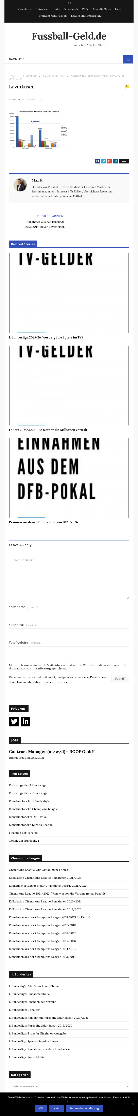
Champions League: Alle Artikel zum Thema (38, 870)
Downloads (71, 9)
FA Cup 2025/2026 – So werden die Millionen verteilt (48, 430)
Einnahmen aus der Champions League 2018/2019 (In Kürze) (49, 917)
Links (56, 9)
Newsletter (25, 9)
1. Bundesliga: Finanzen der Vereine (32, 1002)
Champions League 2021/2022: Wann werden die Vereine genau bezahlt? (58, 893)
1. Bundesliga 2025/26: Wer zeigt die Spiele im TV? (46, 337)
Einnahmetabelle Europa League (31, 825)
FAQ (85, 9)
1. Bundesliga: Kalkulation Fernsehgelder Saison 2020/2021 (48, 1017)
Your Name (23, 606)
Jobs (118, 9)
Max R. (16, 99)
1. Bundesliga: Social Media (26, 1057)
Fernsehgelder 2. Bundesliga (28, 793)
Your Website (25, 642)
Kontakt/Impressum (53, 15)
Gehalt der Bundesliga (24, 840)
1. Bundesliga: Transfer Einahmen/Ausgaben (38, 1033)
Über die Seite (101, 9)
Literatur (42, 9)
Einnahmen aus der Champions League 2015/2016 (42, 941)
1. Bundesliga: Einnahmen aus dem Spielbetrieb (40, 1049)
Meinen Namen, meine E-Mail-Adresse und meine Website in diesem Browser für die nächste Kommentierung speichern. (68, 667)
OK (41, 1108)
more (124, 161)
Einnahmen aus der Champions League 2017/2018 (42, 925)
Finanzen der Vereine (23, 833)
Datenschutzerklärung (86, 15)
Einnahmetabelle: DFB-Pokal (28, 817)
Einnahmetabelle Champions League (33, 809)
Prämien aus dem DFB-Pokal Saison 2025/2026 (43, 522)
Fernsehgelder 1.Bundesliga (27, 785)
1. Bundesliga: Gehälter (24, 1010)
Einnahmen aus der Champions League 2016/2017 (42, 933)
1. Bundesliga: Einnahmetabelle (29, 994)
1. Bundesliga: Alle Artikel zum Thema (34, 986)
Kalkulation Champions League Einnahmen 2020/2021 (45, 901)
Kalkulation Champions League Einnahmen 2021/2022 (45, 878)
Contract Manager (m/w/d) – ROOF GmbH (52, 751)
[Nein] (133, 1104)
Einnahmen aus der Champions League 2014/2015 (42, 949)
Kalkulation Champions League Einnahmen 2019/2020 (45, 909)
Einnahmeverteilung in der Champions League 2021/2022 (47, 885)
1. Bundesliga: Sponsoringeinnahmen (33, 1041)
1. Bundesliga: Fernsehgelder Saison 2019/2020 (40, 1025)
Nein (56, 1108)
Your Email (23, 624)
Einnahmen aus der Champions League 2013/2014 (42, 957)
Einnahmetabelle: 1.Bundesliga (29, 801)
